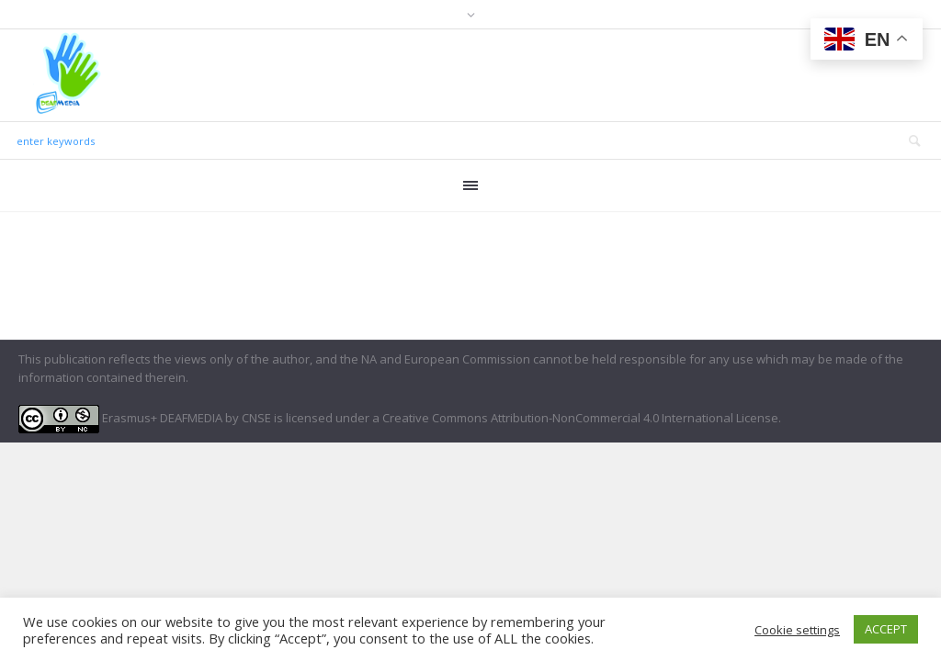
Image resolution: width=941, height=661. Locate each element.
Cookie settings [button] (797, 630)
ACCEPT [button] (886, 629)
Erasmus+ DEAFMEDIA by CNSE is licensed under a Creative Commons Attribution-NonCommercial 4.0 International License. (399, 417)
